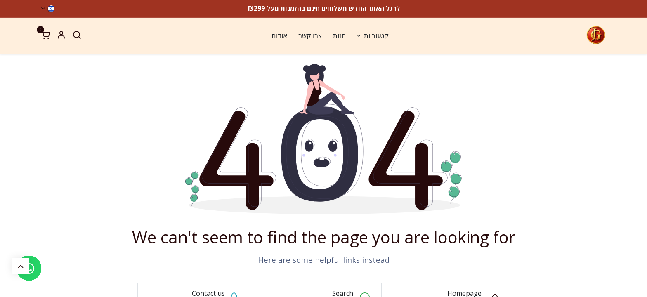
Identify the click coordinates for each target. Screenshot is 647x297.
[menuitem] (372, 36)
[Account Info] (61, 35)
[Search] (76, 35)
